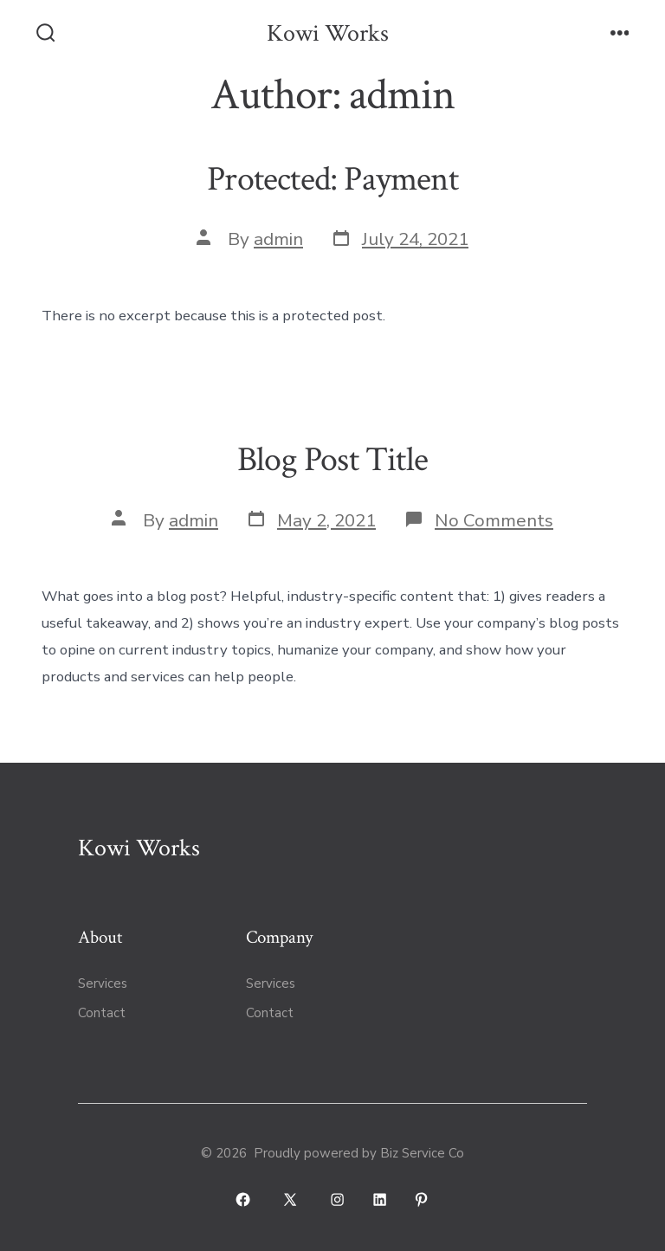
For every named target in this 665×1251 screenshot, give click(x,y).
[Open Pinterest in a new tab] (422, 1199)
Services (102, 983)
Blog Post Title (332, 459)
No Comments (494, 520)
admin (278, 239)
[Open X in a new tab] (290, 1199)
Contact (102, 1013)
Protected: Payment (332, 179)
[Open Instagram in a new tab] (337, 1199)
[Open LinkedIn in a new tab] (379, 1199)
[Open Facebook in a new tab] (243, 1199)
